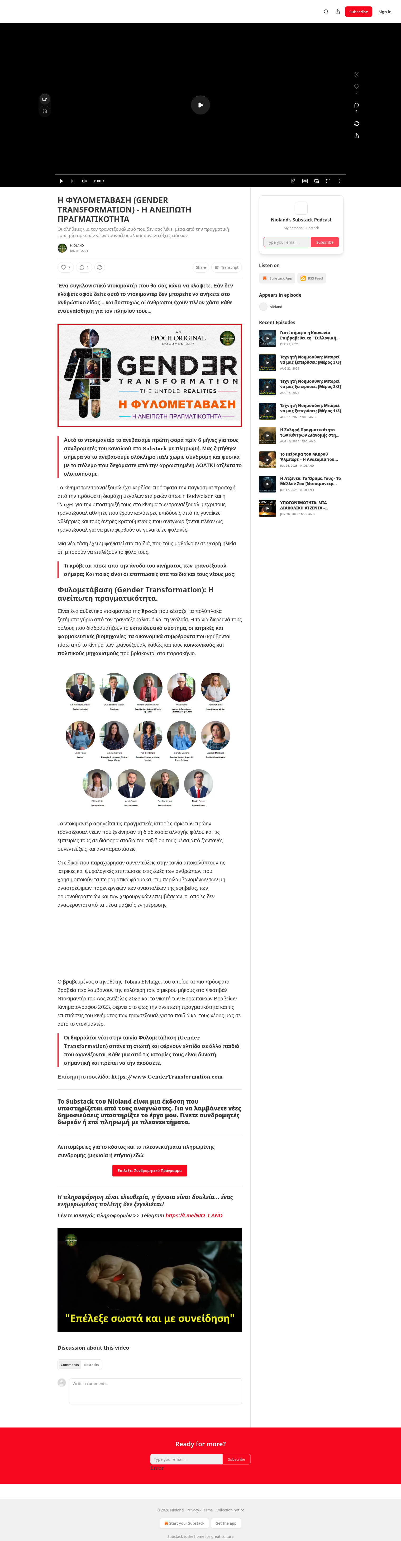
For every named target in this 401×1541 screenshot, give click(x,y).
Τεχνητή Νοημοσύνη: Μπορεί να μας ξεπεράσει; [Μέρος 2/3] (310, 390)
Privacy (193, 1509)
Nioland (77, 245)
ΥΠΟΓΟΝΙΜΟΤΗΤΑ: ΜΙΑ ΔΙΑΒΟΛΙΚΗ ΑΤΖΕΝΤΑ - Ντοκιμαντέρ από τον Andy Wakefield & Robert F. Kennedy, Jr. (308, 512)
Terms (207, 1509)
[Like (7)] (66, 267)
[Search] (326, 11)
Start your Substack (183, 1523)
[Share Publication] (337, 11)
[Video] (45, 99)
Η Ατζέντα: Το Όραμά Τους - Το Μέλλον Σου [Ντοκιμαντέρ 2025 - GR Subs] (310, 487)
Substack (175, 1536)
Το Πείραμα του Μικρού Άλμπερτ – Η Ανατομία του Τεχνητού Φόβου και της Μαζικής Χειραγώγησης (307, 463)
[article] (301, 345)
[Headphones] (45, 111)
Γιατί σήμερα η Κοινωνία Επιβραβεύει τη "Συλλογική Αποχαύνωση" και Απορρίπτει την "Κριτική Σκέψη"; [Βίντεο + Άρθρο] (311, 342)
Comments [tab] (70, 1364)
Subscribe (358, 11)
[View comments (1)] (356, 108)
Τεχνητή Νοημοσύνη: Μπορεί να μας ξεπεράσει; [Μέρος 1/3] (310, 414)
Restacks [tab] (91, 1364)
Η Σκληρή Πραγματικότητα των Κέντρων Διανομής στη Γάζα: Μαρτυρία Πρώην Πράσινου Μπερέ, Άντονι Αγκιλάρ (308, 439)
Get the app (226, 1523)
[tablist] (80, 1364)
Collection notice (230, 1509)
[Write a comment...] (155, 1391)
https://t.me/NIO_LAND (194, 1215)
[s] (200, 105)
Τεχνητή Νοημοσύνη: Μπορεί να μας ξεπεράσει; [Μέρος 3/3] (310, 366)
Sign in (385, 11)
